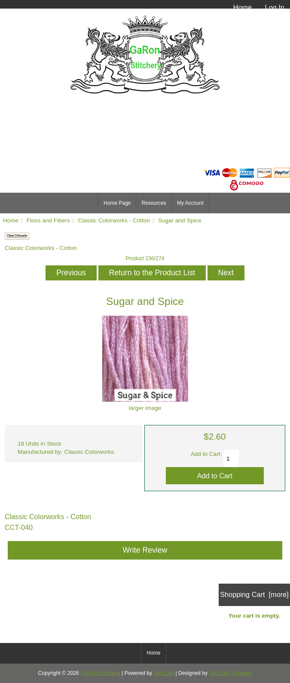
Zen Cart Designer (230, 673)
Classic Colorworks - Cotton (114, 220)
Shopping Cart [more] (254, 594)
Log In (274, 7)
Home (242, 7)
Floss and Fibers (48, 220)
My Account (190, 203)
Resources (153, 203)
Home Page (117, 203)
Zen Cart (164, 673)
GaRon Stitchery (99, 673)
